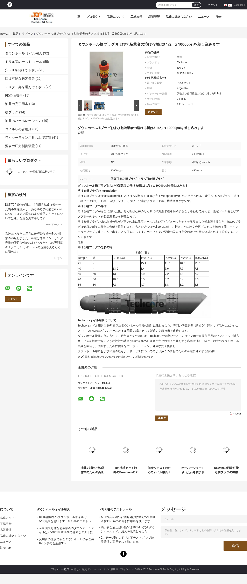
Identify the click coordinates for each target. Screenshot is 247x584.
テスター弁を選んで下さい (25, 87)
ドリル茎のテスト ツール (23, 62)
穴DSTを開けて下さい (21, 70)
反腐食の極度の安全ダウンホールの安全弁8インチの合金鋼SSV (66, 541)
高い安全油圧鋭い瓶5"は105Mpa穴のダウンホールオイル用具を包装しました (128, 529)
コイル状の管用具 (18, 129)
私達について (115, 16)
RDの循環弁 (13, 95)
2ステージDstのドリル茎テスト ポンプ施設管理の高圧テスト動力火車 (127, 539)
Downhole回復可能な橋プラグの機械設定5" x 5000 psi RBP (226, 470)
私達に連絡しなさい (179, 16)
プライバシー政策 (59, 569)
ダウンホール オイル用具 (23, 53)
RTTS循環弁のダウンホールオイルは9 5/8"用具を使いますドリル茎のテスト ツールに (67, 519)
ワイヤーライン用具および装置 (28, 138)
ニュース (204, 16)
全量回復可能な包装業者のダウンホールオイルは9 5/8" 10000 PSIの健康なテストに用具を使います (66, 530)
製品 (15, 33)
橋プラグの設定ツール (120, 356)
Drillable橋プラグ (143, 356)
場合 (218, 16)
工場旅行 (136, 16)
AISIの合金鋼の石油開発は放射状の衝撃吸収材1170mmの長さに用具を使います (128, 519)
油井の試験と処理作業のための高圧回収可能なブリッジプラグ (92, 470)
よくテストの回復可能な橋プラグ (36, 171)
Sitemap (5, 547)
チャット (213, 4)
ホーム (4, 33)
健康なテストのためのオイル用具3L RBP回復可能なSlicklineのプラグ (159, 470)
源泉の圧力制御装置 (20, 146)
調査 (196, 4)
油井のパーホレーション (23, 121)
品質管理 (154, 16)
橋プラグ (27, 33)
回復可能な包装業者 (20, 79)
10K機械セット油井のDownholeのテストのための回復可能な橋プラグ (125, 470)
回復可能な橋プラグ (96, 356)
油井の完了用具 (16, 104)
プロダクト (93, 16)
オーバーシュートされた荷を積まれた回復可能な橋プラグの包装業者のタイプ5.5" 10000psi (192, 470)
